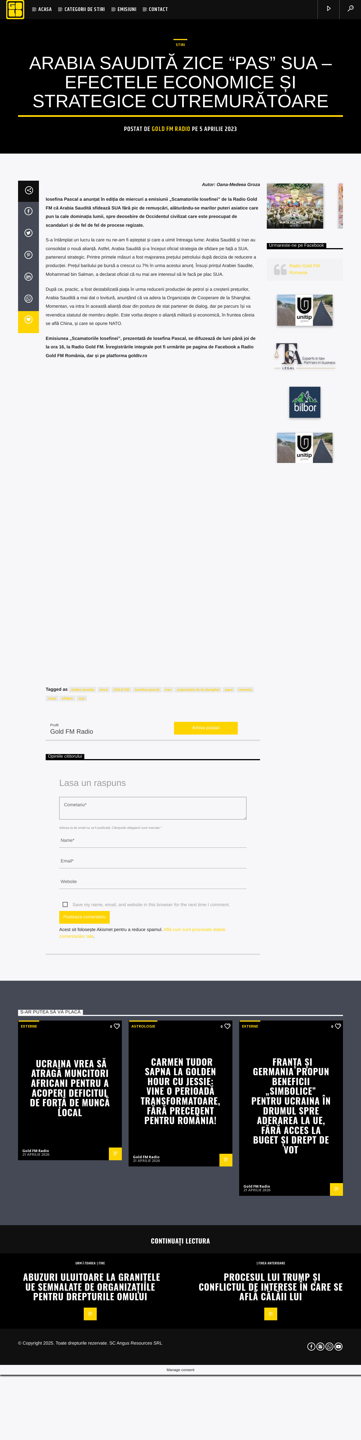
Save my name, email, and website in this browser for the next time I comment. (151, 1198)
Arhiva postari (206, 1021)
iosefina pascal (147, 983)
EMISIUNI (127, 9)
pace (229, 983)
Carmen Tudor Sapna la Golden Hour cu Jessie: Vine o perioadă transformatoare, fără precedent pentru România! (180, 1384)
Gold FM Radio (171, 263)
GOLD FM (121, 983)
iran (168, 983)
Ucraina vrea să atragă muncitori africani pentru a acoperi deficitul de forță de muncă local (70, 1381)
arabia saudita (82, 983)
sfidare (67, 992)
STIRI (180, 179)
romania (245, 983)
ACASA (45, 9)
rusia (52, 992)
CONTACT (158, 9)
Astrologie (143, 1319)
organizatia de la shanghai (198, 983)
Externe (29, 1319)
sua (82, 992)
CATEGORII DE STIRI (85, 9)
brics (104, 983)
